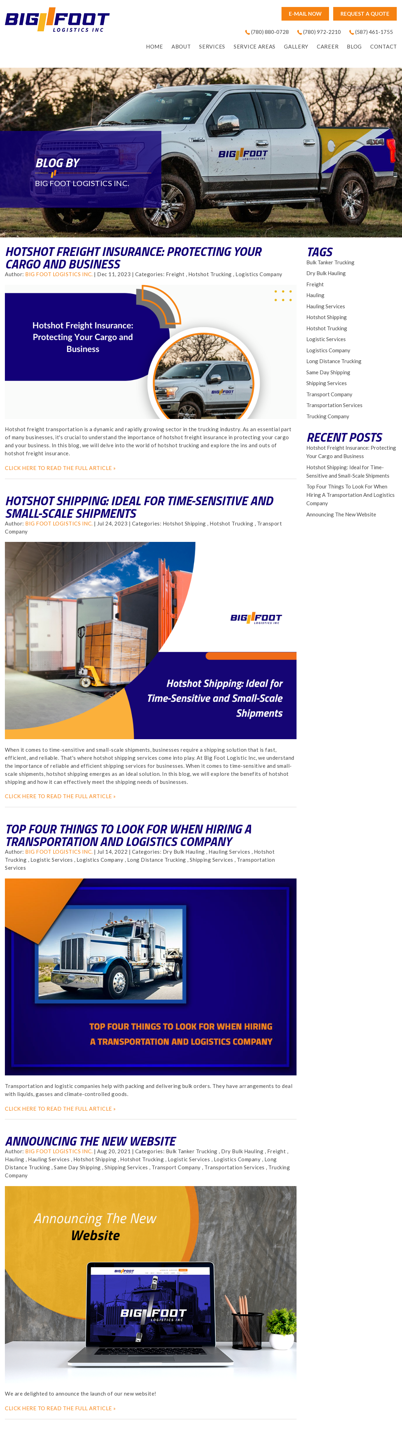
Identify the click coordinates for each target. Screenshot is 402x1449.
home (154, 46)
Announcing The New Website (90, 1140)
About (181, 46)
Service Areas (255, 46)
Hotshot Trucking (210, 274)
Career (327, 46)
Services (212, 46)
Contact (383, 46)
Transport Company (176, 1167)
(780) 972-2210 (322, 32)
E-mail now (305, 13)
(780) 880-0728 (270, 32)
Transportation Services (234, 1167)
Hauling (14, 1159)
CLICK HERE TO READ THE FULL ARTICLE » (60, 468)
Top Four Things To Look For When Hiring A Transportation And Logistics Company (128, 835)
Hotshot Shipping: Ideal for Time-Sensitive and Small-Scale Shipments (139, 507)
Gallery (296, 46)
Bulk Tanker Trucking (192, 1151)
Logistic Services (51, 859)
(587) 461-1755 (374, 32)
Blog (354, 46)
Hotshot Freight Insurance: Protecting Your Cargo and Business (133, 257)
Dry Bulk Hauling (184, 851)
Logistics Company (259, 274)
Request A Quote (365, 13)
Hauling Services (229, 851)
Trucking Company (327, 416)
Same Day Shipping (77, 1167)
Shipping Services (211, 859)
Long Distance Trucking (156, 859)
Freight (175, 274)
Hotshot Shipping (184, 523)
